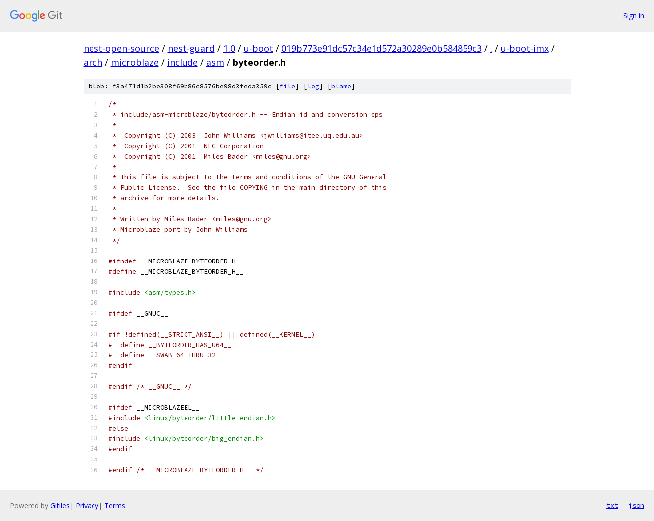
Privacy (87, 505)
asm (215, 62)
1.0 (229, 48)
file (287, 86)
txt (612, 505)
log (313, 86)
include (182, 62)
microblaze (135, 62)
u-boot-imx (525, 48)
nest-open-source (121, 48)
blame (341, 86)
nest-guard (191, 48)
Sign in (633, 15)
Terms (114, 505)
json (636, 505)
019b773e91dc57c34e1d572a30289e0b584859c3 (381, 48)
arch (93, 62)
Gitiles (60, 505)
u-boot (258, 48)
